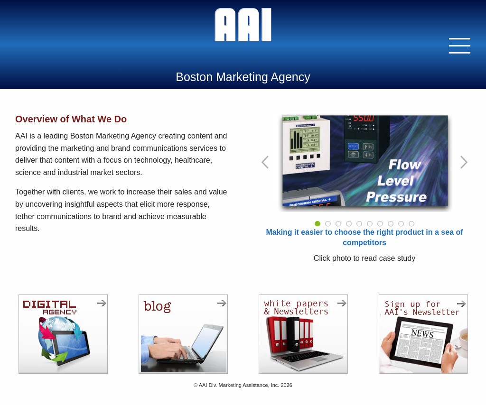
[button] (459, 46)
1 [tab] (317, 224)
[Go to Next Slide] (463, 162)
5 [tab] (359, 224)
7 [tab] (380, 224)
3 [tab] (338, 224)
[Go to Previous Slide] (265, 162)
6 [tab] (370, 224)
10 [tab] (411, 224)
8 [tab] (390, 224)
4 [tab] (349, 224)
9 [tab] (401, 224)
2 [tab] (328, 224)
